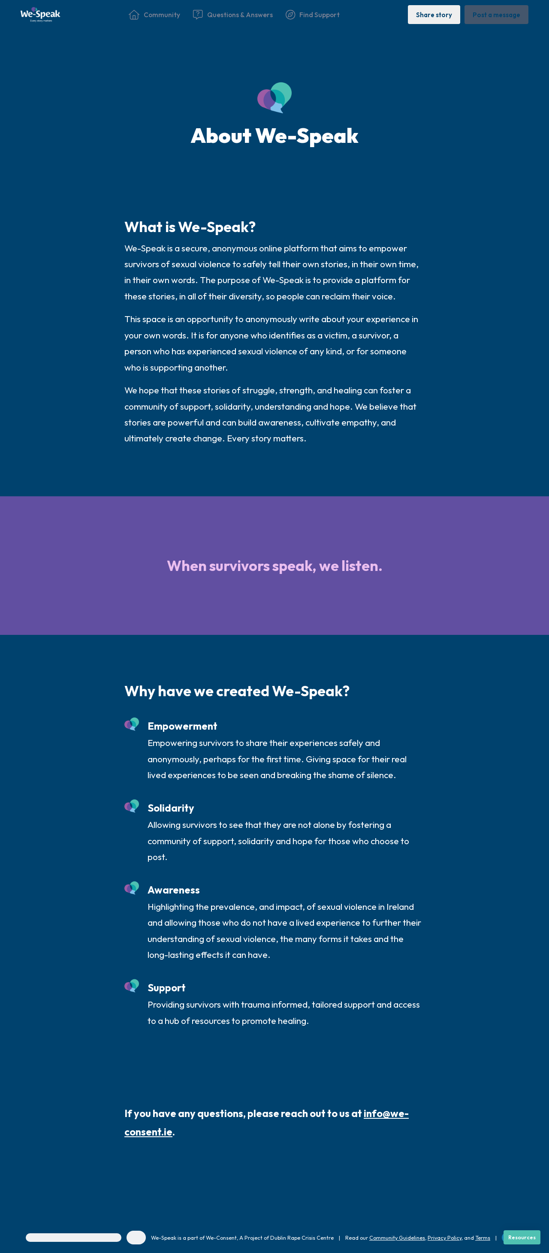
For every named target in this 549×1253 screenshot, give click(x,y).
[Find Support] (313, 14)
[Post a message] (496, 14)
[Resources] (522, 1237)
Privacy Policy (445, 1237)
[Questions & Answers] (232, 14)
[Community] (154, 14)
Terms (482, 1237)
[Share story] (434, 14)
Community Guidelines (397, 1237)
